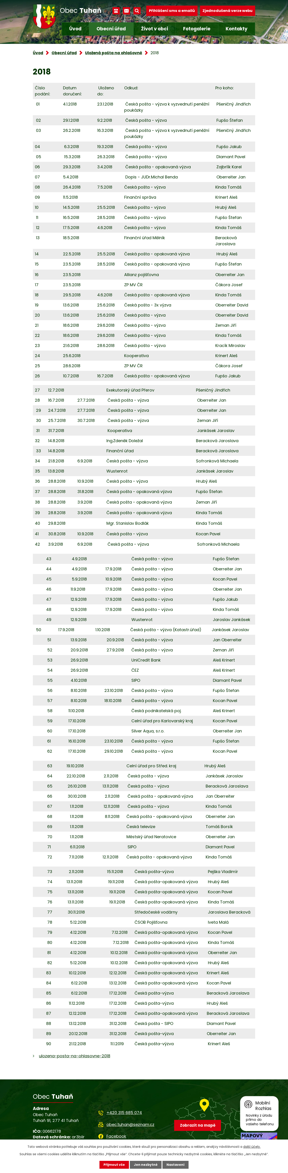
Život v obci (154, 29)
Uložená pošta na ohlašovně (113, 53)
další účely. (252, 1146)
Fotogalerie (196, 29)
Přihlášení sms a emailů (172, 10)
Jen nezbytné (146, 1164)
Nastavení (175, 1164)
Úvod (75, 29)
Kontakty (237, 29)
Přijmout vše (114, 1164)
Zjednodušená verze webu (227, 10)
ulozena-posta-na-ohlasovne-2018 (74, 1056)
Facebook (116, 1136)
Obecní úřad (111, 29)
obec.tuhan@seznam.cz (130, 1124)
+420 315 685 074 (124, 1112)
